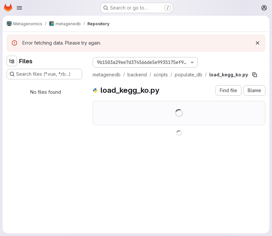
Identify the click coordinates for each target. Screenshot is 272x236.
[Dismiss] (257, 43)
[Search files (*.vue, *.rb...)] (44, 74)
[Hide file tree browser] (12, 61)
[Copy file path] (254, 74)
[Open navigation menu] (19, 8)
